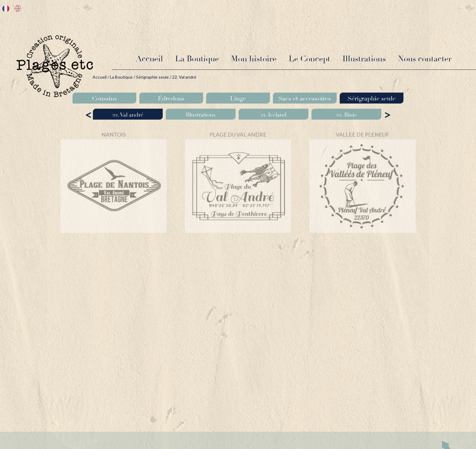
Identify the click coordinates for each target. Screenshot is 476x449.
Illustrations (364, 59)
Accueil (149, 59)
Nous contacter (425, 59)
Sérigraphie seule (152, 77)
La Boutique (197, 59)
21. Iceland (274, 114)
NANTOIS (113, 134)
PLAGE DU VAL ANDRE (238, 134)
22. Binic (346, 114)
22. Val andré (127, 114)
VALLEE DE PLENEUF (362, 134)
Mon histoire (254, 59)
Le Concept (309, 59)
